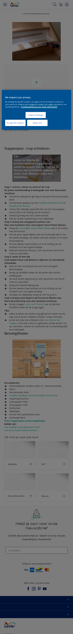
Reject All (37, 123)
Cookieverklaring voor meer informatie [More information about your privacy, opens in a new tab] (39, 107)
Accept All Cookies (15, 123)
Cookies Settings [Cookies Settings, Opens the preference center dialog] (35, 115)
